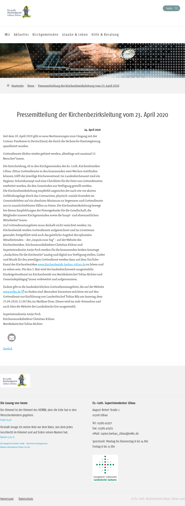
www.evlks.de (12, 292)
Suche (169, 8)
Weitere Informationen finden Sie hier (15, 447)
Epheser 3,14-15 (7, 437)
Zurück (7, 348)
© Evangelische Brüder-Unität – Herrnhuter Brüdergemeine (24, 443)
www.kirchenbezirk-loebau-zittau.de (62, 264)
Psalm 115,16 (5, 419)
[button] (12, 337)
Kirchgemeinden (46, 34)
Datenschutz (26, 499)
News (30, 86)
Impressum (7, 499)
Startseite (17, 86)
